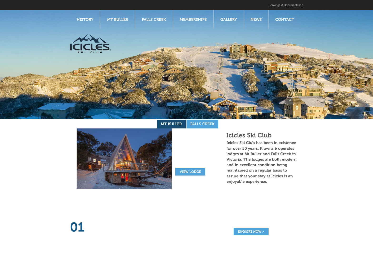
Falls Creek (114, 272)
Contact (191, 272)
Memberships (137, 272)
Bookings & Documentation (286, 5)
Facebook (82, 5)
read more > (96, 242)
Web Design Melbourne (273, 272)
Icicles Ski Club (75, 5)
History (74, 272)
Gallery (159, 272)
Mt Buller (93, 272)
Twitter (87, 5)
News (175, 272)
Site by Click (246, 272)
